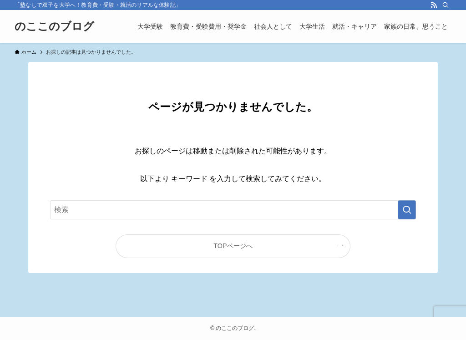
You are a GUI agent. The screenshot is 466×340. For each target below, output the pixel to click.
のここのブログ (54, 26)
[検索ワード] (233, 209)
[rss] (434, 5)
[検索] (445, 5)
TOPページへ (232, 245)
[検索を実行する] (407, 209)
